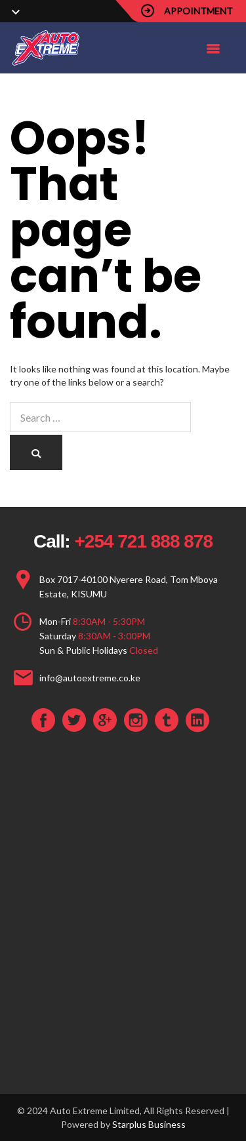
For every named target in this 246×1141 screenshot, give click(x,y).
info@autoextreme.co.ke (89, 677)
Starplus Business (149, 1124)
